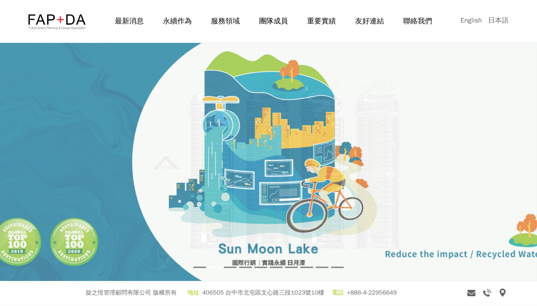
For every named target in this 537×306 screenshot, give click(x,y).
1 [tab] (199, 267)
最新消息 (129, 21)
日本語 (498, 20)
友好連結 (369, 21)
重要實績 (321, 21)
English (471, 20)
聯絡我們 (417, 21)
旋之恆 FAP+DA (56, 22)
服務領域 (225, 21)
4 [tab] (245, 267)
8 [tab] (306, 267)
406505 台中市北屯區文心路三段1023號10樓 (263, 292)
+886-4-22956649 (372, 292)
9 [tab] (322, 267)
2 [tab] (215, 267)
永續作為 (177, 21)
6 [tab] (276, 267)
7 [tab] (291, 267)
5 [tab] (260, 267)
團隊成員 (273, 21)
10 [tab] (337, 267)
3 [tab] (230, 267)
